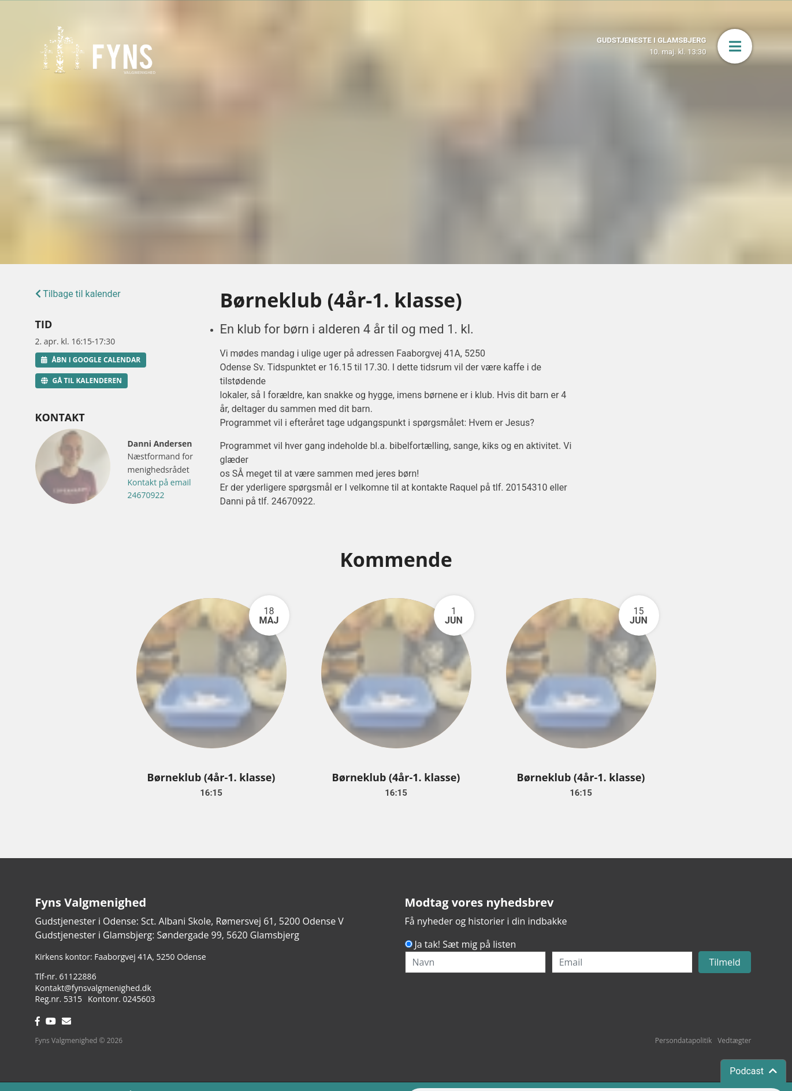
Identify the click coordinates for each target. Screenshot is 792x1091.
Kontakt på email (159, 482)
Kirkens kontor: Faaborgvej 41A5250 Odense (120, 956)
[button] (734, 46)
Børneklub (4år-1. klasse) (211, 777)
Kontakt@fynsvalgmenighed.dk (93, 987)
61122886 (78, 976)
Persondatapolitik (683, 1040)
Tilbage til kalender (78, 293)
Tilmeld (725, 962)
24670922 (146, 494)
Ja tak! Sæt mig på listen (465, 944)
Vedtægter (734, 1040)
